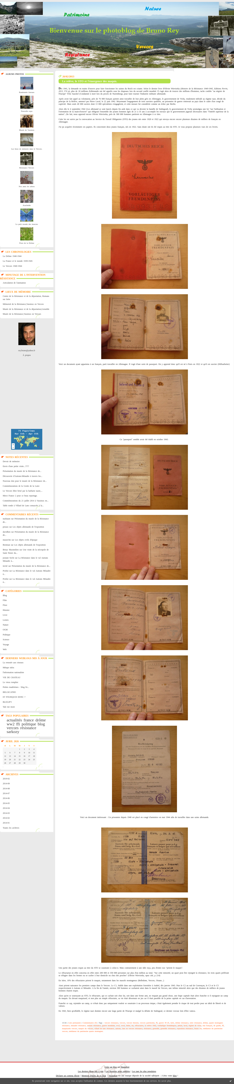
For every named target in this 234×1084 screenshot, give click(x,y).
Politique (6, 634)
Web (5, 649)
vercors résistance (111, 1023)
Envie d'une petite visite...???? (16, 466)
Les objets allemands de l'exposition (28, 527)
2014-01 (6, 823)
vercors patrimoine (147, 1023)
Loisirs (5, 620)
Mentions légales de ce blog (94, 1075)
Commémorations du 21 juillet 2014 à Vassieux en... (26, 501)
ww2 (10, 724)
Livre (5, 615)
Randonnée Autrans (26, 92)
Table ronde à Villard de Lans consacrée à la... (23, 505)
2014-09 (6, 783)
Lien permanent (74, 1023)
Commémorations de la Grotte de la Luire (21, 486)
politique (29, 724)
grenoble (156, 1028)
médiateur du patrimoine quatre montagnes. (86, 1031)
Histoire (6, 610)
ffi (18, 724)
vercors (13, 728)
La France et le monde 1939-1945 (17, 261)
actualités (14, 720)
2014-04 (6, 808)
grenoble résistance (168, 1028)
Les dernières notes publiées (118, 1071)
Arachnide (27, 205)
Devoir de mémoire (11, 461)
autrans (118, 1028)
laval (185, 1025)
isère (172, 1023)
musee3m (7, 540)
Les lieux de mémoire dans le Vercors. (26, 149)
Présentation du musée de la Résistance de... (22, 471)
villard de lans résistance (104, 1028)
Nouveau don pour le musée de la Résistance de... (25, 481)
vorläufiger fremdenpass (166, 1025)
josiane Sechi (8, 558)
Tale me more (9, 707)
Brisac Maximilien (11, 549)
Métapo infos (8, 667)
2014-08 (6, 788)
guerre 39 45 (164, 1023)
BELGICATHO (9, 692)
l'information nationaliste (13, 672)
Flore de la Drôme (26, 243)
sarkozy (13, 731)
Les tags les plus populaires (144, 1071)
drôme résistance (182, 1023)
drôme (40, 720)
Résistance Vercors (26, 168)
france (29, 720)
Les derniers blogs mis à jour (90, 1071)
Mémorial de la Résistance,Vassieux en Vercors (23, 304)
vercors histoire (133, 1023)
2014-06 (6, 798)
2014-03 (6, 813)
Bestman (6, 545)
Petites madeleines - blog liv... (16, 687)
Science (6, 639)
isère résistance (196, 1023)
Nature (5, 625)
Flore (5, 605)
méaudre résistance (78, 1025)
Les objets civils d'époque (26, 540)
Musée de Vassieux (26, 130)
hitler (128, 1025)
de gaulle (217, 1025)
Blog (5, 595)
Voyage (6, 644)
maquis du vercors (85, 1028)
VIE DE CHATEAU (11, 677)
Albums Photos (15, 74)
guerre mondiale (108, 1025)
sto (132, 1025)
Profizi (5, 571)
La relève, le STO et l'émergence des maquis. (89, 81)
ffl (223, 1025)
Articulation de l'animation (14, 283)
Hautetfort (125, 1067)
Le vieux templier (10, 682)
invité (5, 566)
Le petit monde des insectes (27, 224)
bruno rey (198, 1028)
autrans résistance (94, 1025)
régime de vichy (195, 1025)
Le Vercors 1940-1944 (12, 266)
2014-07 (6, 793)
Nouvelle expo (26, 111)
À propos (27, 355)
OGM (5, 629)
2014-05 (6, 803)
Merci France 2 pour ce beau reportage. (20, 495)
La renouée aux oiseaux (13, 662)
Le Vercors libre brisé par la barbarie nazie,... (22, 491)
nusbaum (6, 519)
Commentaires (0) (90, 1023)
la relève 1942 (150, 1025)
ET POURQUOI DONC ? (14, 697)
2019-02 (6, 778)
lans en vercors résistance (132, 1028)
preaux (5, 527)
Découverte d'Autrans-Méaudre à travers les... (22, 476)
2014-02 (6, 818)
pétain (180, 1025)
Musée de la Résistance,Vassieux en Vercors (22, 314)
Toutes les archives (11, 828)
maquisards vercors (69, 1028)
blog (41, 724)
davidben (6, 532)
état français (207, 1025)
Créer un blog (111, 1067)
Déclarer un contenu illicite (68, 1075)
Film (5, 600)
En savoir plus (164, 1081)
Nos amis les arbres (26, 186)
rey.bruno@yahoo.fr (26, 350)
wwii (123, 1025)
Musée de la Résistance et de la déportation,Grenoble (26, 309)
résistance (28, 728)
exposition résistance (185, 1028)
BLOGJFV (7, 702)
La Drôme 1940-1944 (12, 256)
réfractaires (139, 1025)
